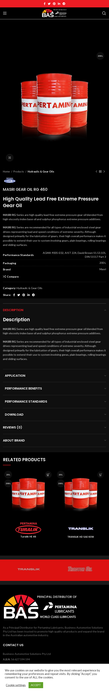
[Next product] (104, 172)
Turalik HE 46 (28, 536)
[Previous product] (96, 172)
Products (18, 171)
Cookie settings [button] (16, 685)
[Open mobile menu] (5, 13)
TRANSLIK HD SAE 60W (80, 536)
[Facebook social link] (45, 3)
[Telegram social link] (63, 3)
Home (6, 171)
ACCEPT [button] (36, 685)
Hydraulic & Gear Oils (41, 171)
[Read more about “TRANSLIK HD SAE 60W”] (100, 474)
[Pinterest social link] (54, 3)
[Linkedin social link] (59, 3)
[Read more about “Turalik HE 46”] (48, 474)
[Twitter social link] (49, 3)
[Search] (104, 13)
